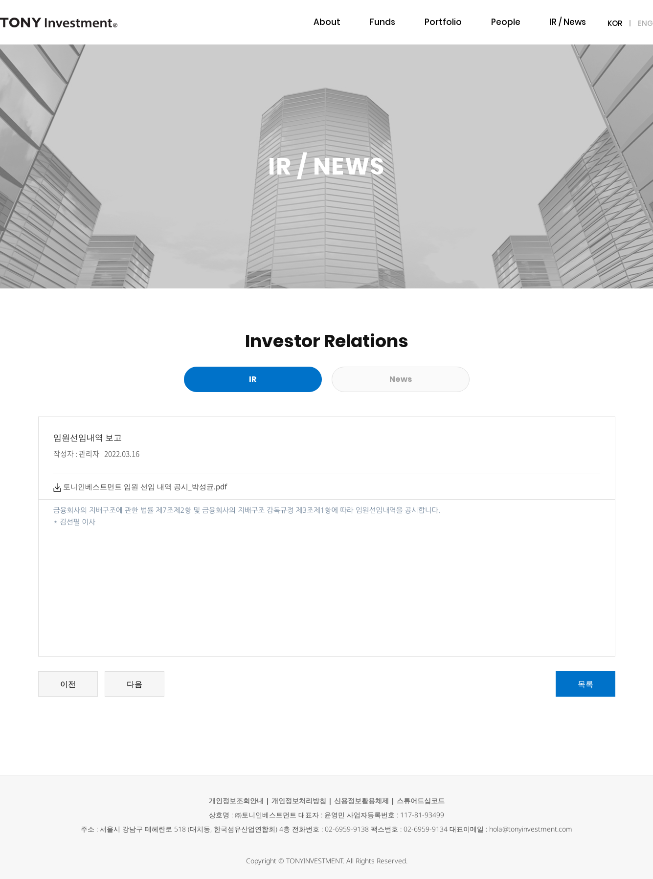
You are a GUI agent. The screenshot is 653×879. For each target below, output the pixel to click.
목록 (585, 684)
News (400, 379)
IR (252, 379)
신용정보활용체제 (361, 800)
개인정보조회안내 (236, 800)
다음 (134, 684)
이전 (68, 684)
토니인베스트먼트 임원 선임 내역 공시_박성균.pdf (140, 486)
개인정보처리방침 (298, 800)
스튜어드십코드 (421, 800)
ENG (645, 23)
